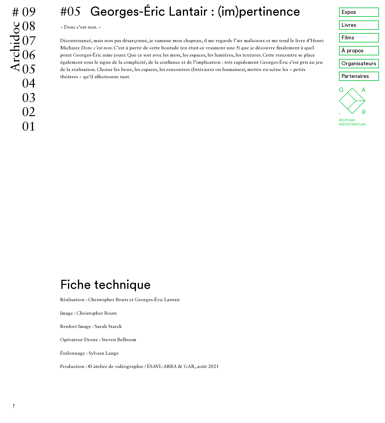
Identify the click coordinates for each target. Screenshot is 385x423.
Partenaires (355, 76)
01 (29, 127)
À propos (352, 50)
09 (29, 13)
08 (29, 27)
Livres (348, 25)
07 (29, 41)
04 (29, 84)
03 (29, 98)
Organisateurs (358, 63)
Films (347, 37)
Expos (348, 12)
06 (29, 55)
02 (29, 113)
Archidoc (16, 46)
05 (29, 70)
